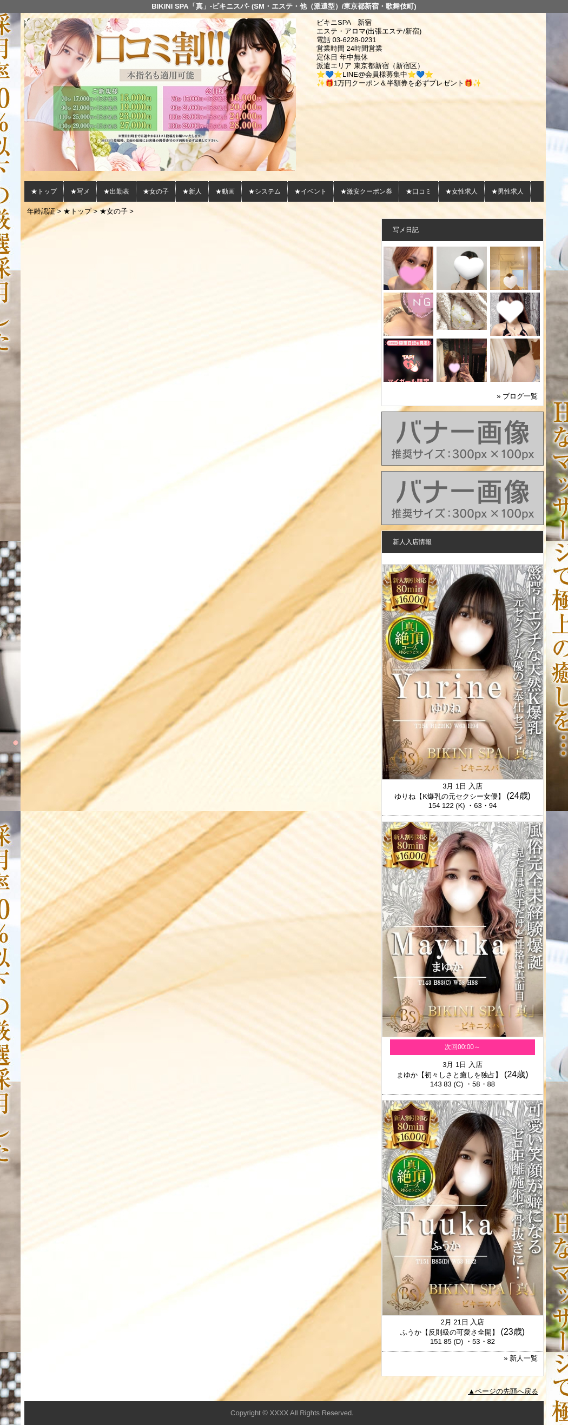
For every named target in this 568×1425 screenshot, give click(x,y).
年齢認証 (41, 211)
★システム (264, 191)
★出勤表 (116, 191)
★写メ (80, 191)
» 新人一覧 (521, 1358)
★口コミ (419, 191)
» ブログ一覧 (517, 396)
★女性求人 (461, 191)
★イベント (310, 191)
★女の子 (156, 191)
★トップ (44, 191)
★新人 (192, 191)
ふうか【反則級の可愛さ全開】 (449, 1332)
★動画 (225, 191)
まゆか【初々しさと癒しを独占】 (449, 1075)
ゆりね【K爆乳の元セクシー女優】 (449, 796)
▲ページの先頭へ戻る (503, 1391)
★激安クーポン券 (366, 191)
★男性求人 (507, 191)
